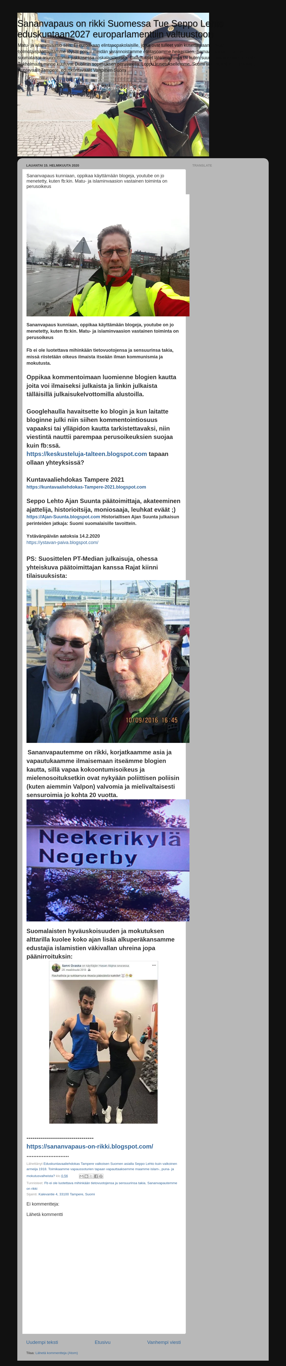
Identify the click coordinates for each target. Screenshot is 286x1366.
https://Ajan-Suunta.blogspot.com (63, 516)
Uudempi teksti (42, 1342)
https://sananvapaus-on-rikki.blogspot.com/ (89, 1146)
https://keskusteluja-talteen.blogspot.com (86, 453)
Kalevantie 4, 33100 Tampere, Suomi (66, 1194)
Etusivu (103, 1342)
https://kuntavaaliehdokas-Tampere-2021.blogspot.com (86, 487)
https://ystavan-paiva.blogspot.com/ (62, 542)
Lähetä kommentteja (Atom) (56, 1353)
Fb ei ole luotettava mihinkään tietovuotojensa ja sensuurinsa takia (94, 1183)
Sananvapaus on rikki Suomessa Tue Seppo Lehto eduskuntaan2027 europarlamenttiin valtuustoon (120, 28)
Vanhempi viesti (164, 1342)
